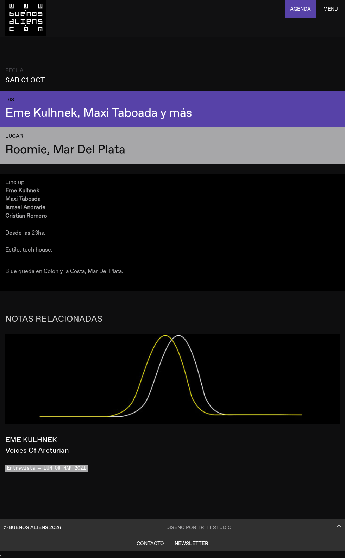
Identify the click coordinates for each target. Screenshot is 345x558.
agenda (300, 9)
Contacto (150, 543)
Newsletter (191, 543)
